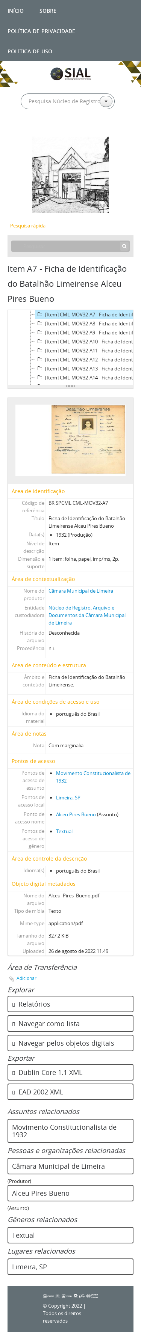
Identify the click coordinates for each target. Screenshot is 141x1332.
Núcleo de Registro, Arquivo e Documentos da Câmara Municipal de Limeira (87, 615)
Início (16, 10)
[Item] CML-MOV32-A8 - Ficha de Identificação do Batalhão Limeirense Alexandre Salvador (87, 323)
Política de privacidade (41, 30)
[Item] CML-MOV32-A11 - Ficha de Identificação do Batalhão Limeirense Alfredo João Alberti (87, 350)
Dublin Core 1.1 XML (47, 1072)
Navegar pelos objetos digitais (63, 1043)
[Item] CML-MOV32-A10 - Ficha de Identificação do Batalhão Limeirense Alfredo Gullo (87, 341)
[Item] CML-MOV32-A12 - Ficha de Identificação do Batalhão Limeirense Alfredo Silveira (87, 359)
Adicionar (26, 978)
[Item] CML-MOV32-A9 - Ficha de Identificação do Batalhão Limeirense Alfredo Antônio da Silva (87, 332)
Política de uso (30, 50)
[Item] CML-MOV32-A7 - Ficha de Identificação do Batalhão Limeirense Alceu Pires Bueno (87, 314)
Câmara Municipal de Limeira (81, 590)
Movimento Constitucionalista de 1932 (64, 1131)
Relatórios (31, 1003)
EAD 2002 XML (37, 1091)
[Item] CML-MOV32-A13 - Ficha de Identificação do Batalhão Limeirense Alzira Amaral (87, 368)
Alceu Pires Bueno (76, 814)
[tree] (70, 347)
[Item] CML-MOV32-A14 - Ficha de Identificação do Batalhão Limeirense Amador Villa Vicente (87, 377)
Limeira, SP (68, 797)
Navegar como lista (46, 1023)
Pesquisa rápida (27, 225)
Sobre (47, 10)
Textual (64, 831)
